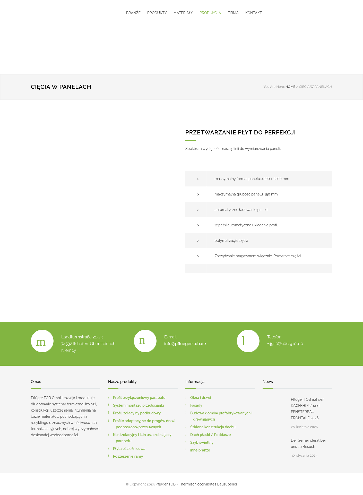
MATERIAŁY (183, 13)
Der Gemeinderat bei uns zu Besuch (308, 443)
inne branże (200, 450)
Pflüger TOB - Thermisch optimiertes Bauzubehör (196, 484)
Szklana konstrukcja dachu (213, 427)
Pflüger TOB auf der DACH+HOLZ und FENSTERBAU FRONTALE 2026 (307, 408)
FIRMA (233, 13)
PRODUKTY (157, 13)
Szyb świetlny (202, 442)
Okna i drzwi (200, 398)
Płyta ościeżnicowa (129, 449)
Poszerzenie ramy (128, 456)
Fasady (196, 405)
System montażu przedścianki (138, 405)
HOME (291, 87)
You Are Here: (273, 87)
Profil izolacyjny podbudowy (137, 413)
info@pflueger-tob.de (185, 343)
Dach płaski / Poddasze (210, 435)
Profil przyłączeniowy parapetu (139, 398)
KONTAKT (253, 13)
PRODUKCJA (210, 13)
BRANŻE (133, 13)
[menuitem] (168, 43)
